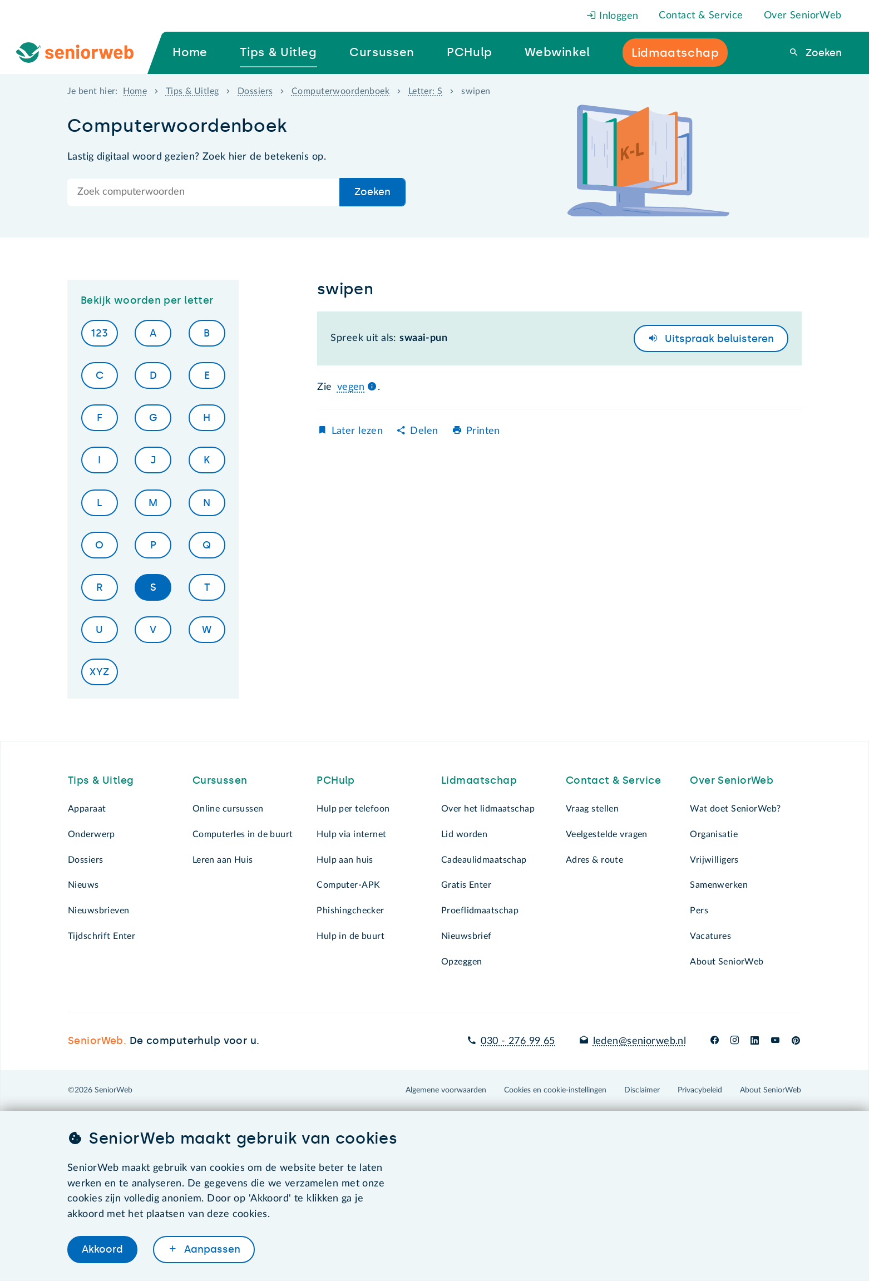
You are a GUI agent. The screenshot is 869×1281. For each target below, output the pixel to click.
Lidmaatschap (479, 780)
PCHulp (336, 780)
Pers (699, 910)
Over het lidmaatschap (488, 808)
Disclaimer (642, 1090)
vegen (351, 387)
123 (99, 333)
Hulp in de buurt (350, 936)
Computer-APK (348, 885)
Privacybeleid (700, 1090)
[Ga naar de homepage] (84, 53)
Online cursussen (228, 808)
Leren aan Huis (222, 859)
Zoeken (822, 53)
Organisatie (714, 834)
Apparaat (87, 808)
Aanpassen (210, 1249)
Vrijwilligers (714, 859)
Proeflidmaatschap (480, 910)
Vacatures (710, 936)
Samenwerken (719, 885)
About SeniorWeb (726, 961)
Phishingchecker (350, 910)
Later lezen (357, 431)
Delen (424, 431)
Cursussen (220, 780)
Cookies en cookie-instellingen (555, 1090)
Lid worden (464, 834)
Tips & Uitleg (192, 91)
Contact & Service (701, 16)
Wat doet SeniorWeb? (735, 808)
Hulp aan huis (345, 859)
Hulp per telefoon (353, 808)
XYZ (99, 672)
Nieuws (83, 885)
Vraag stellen (592, 808)
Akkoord (102, 1249)
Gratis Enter (466, 885)
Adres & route (595, 859)
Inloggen (612, 16)
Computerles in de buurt (242, 834)
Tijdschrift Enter (101, 936)
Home (135, 91)
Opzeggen (461, 961)
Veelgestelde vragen (607, 834)
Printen (483, 431)
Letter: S (425, 91)
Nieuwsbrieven (99, 910)
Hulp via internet (351, 834)
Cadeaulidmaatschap (484, 859)
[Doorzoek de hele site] (203, 192)
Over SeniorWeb (803, 16)
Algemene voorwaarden (446, 1090)
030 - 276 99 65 (518, 1041)
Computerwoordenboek (340, 91)
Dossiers (255, 91)
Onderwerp (91, 834)
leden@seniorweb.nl (640, 1041)
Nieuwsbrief (466, 936)
